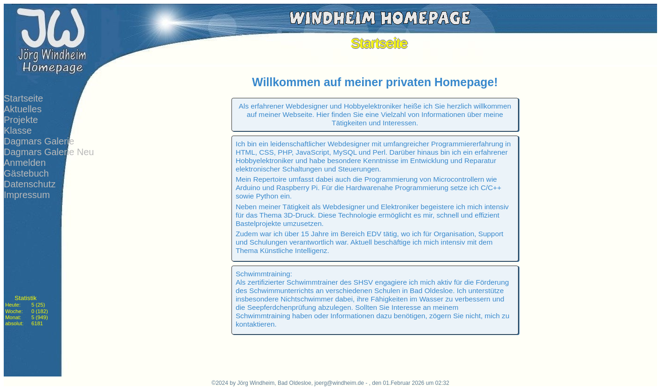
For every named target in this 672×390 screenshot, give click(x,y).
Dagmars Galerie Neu (49, 152)
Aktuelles (23, 109)
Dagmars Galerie (39, 141)
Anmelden (25, 162)
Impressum (27, 195)
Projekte (21, 120)
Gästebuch (26, 173)
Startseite (23, 98)
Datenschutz (30, 184)
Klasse (18, 130)
